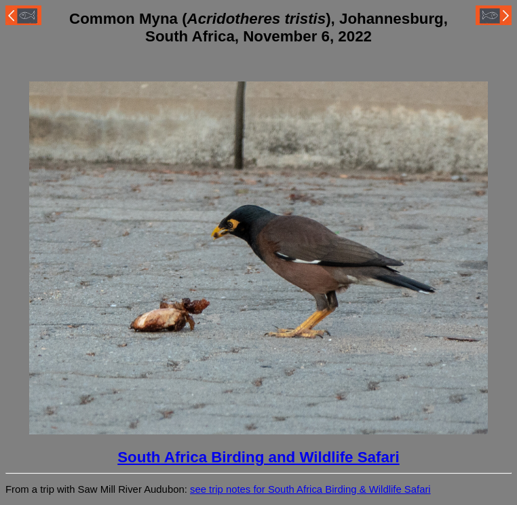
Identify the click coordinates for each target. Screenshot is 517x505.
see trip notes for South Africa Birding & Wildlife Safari (310, 489)
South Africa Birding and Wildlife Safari (258, 457)
